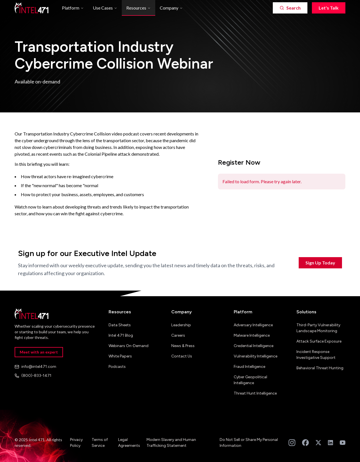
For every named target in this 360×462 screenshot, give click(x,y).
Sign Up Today (320, 262)
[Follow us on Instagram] (292, 442)
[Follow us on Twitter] (318, 442)
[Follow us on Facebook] (305, 442)
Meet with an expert (39, 352)
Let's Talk (329, 7)
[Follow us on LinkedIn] (330, 442)
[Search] (290, 7)
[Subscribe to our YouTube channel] (342, 442)
